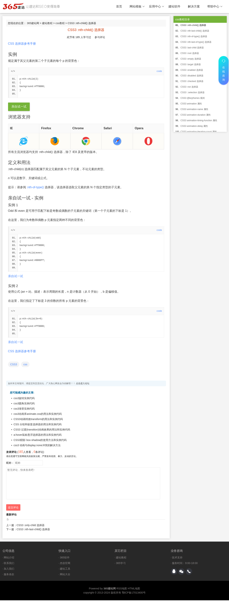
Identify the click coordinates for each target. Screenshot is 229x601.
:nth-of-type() (35, 187)
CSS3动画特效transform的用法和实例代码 (38, 419)
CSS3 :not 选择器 (189, 87)
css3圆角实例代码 (24, 404)
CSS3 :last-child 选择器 (192, 47)
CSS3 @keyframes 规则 (193, 98)
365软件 (64, 558)
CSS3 (13, 365)
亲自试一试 (18, 106)
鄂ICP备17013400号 (134, 593)
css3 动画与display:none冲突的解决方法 (37, 445)
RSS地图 (121, 589)
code (159, 71)
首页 (119, 6)
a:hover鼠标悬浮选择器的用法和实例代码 (38, 435)
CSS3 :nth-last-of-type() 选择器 (196, 42)
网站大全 (65, 575)
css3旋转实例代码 (24, 398)
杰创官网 (65, 563)
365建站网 (33, 23)
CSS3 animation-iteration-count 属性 (199, 131)
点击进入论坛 (82, 384)
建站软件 (174, 6)
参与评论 (100, 37)
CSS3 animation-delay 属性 (194, 126)
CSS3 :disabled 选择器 (192, 75)
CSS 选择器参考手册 (22, 43)
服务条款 (9, 575)
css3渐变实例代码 (24, 409)
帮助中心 (214, 6)
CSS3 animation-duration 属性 (196, 115)
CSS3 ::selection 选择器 (193, 92)
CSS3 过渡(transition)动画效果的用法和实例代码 (42, 430)
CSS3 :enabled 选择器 (192, 70)
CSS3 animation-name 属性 (194, 109)
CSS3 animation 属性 (191, 103)
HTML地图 (134, 589)
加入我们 (9, 569)
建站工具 (65, 569)
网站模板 (137, 6)
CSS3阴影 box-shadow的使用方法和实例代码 (40, 440)
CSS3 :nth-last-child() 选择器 (33, 530)
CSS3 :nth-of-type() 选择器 (194, 36)
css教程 (60, 23)
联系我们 (9, 563)
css (25, 365)
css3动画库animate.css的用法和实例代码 (38, 414)
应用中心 (156, 6)
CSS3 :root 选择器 (190, 53)
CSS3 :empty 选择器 (191, 59)
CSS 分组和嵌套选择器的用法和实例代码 (38, 425)
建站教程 (47, 23)
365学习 (120, 563)
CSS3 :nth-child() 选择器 (193, 25)
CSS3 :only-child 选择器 (30, 525)
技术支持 (177, 558)
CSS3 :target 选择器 (191, 64)
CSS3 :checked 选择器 (192, 81)
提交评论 (13, 508)
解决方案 (194, 6)
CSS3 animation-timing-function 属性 (199, 120)
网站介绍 (9, 558)
